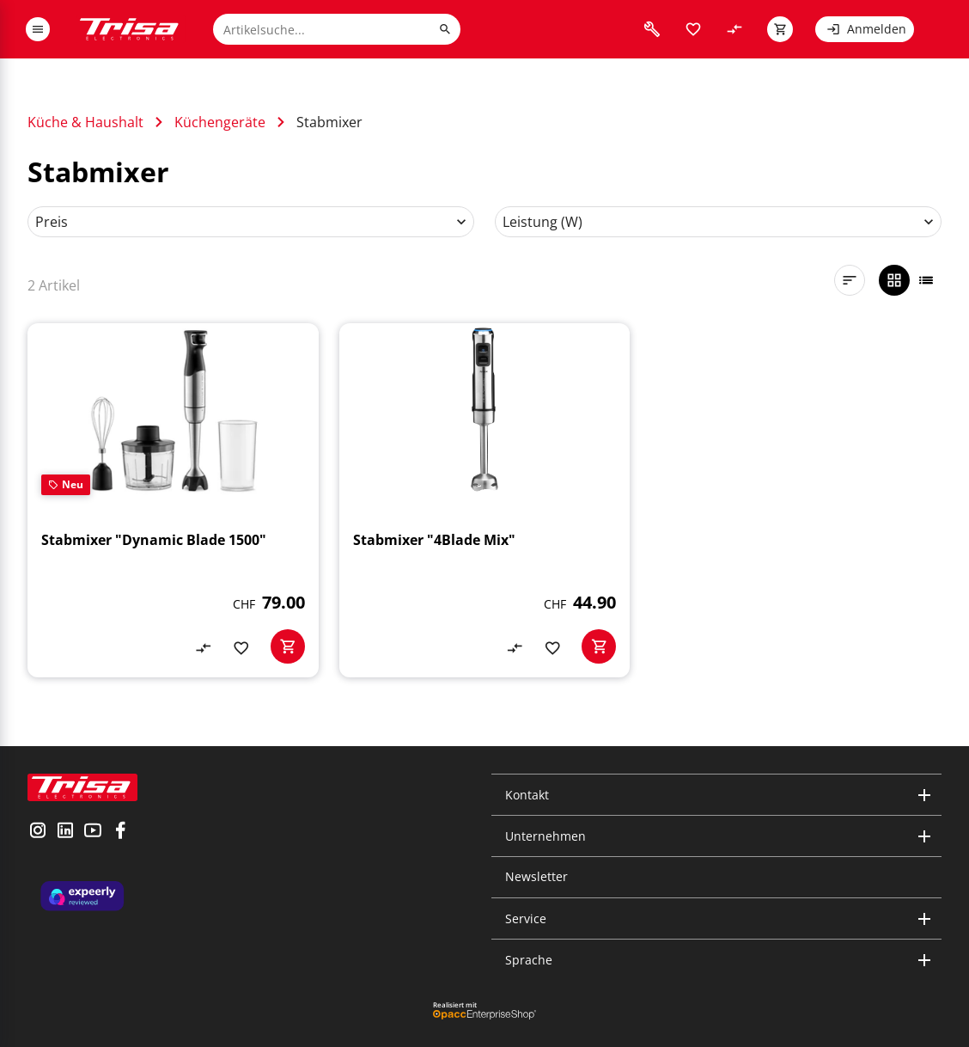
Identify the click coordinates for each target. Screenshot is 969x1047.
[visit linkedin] (65, 832)
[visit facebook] (120, 832)
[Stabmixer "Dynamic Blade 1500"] (173, 500)
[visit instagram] (37, 832)
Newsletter (536, 876)
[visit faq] (652, 29)
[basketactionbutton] (288, 646)
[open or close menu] (37, 29)
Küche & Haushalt (85, 122)
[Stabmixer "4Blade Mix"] (485, 500)
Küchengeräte (219, 122)
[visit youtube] (92, 832)
